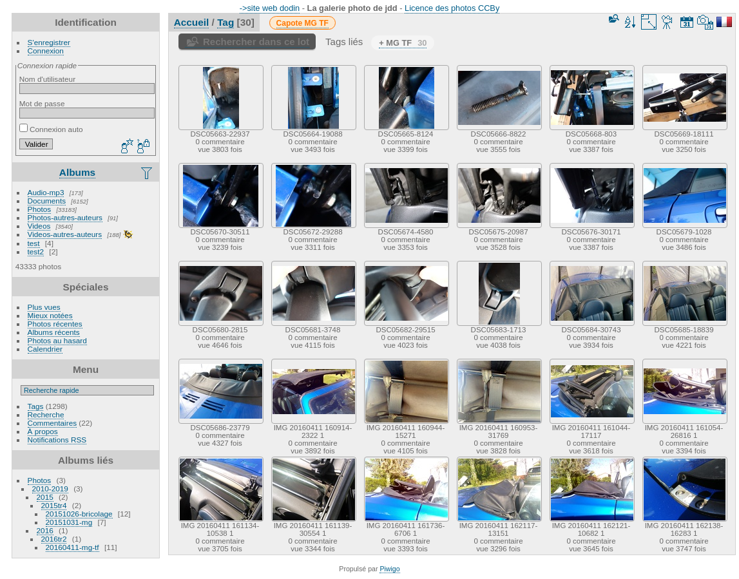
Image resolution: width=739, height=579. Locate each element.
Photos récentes (55, 323)
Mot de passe (42, 103)
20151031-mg (69, 522)
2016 (45, 530)
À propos (43, 431)
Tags (36, 406)
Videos (39, 226)
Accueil (191, 22)
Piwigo (389, 569)
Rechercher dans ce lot (256, 41)
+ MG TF (403, 43)
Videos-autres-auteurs (65, 234)
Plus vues (44, 307)
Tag (225, 22)
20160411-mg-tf (72, 547)
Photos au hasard (57, 340)
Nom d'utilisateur (47, 79)
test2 (36, 251)
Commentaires (52, 423)
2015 (45, 497)
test (34, 243)
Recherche (46, 414)
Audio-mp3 (46, 192)
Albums (77, 172)
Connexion (46, 50)
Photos (40, 209)
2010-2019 (50, 488)
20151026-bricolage (79, 513)
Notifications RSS (57, 439)
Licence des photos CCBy (452, 8)
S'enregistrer (49, 42)
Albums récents (54, 332)
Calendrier (45, 349)
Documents (47, 200)
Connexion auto (51, 129)
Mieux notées (50, 315)
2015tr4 (54, 505)
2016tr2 (54, 539)
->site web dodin (270, 8)
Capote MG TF (302, 23)
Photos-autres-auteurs (65, 217)
